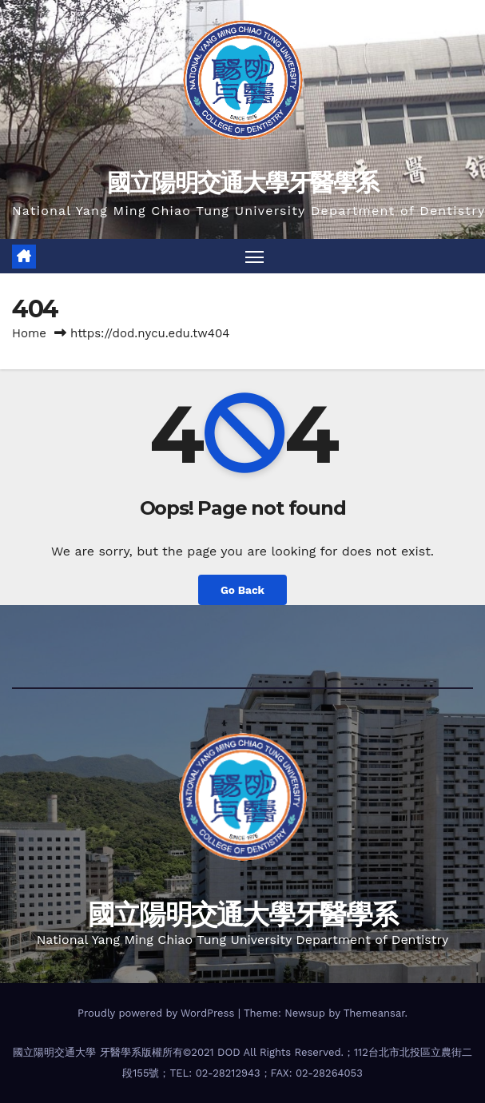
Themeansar (374, 1013)
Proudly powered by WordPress (158, 1013)
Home (29, 333)
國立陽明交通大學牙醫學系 (243, 182)
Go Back (242, 589)
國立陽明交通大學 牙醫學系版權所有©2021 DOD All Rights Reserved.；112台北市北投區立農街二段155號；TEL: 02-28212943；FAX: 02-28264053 (242, 1062)
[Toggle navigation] (254, 256)
